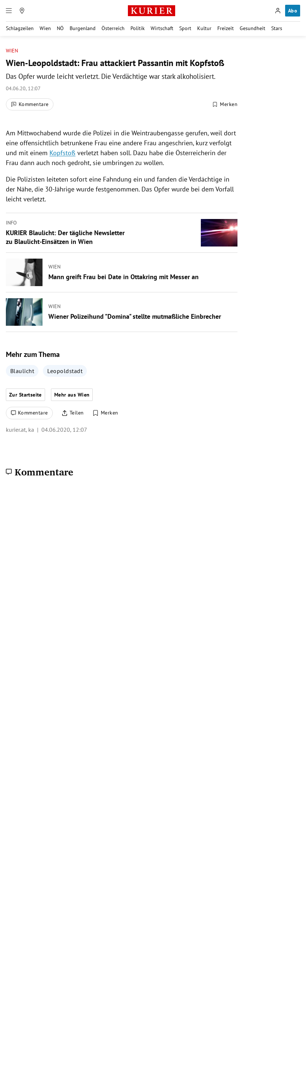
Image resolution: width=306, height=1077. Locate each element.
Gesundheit (252, 28)
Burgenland (83, 28)
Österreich (113, 28)
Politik (137, 28)
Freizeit (225, 28)
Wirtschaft (162, 28)
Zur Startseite (25, 394)
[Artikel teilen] (73, 413)
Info (11, 223)
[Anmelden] (278, 11)
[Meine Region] (22, 11)
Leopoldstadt (64, 371)
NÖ (60, 28)
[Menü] (9, 11)
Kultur (204, 28)
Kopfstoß (62, 153)
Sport (185, 28)
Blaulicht (22, 371)
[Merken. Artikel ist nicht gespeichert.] (224, 104)
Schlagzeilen (20, 28)
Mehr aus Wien (71, 394)
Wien (45, 28)
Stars (276, 28)
